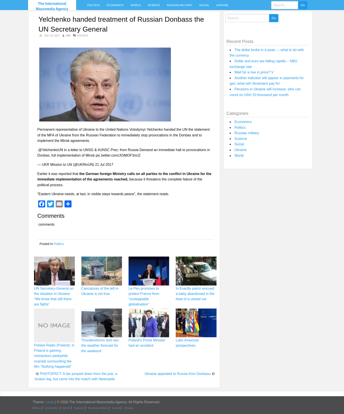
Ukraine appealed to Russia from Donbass (178, 374)
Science (154, 5)
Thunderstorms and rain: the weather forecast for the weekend (100, 345)
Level (50, 402)
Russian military (179, 5)
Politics (93, 5)
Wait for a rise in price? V (254, 72)
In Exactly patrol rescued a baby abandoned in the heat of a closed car (195, 294)
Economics (115, 5)
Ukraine (222, 5)
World (136, 5)
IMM (68, 35)
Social (204, 5)
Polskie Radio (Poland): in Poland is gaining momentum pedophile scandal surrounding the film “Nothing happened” (54, 355)
